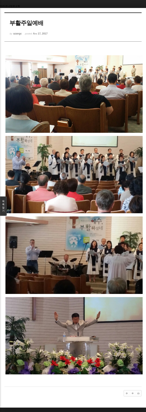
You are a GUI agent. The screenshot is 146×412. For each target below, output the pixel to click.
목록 (3, 206)
